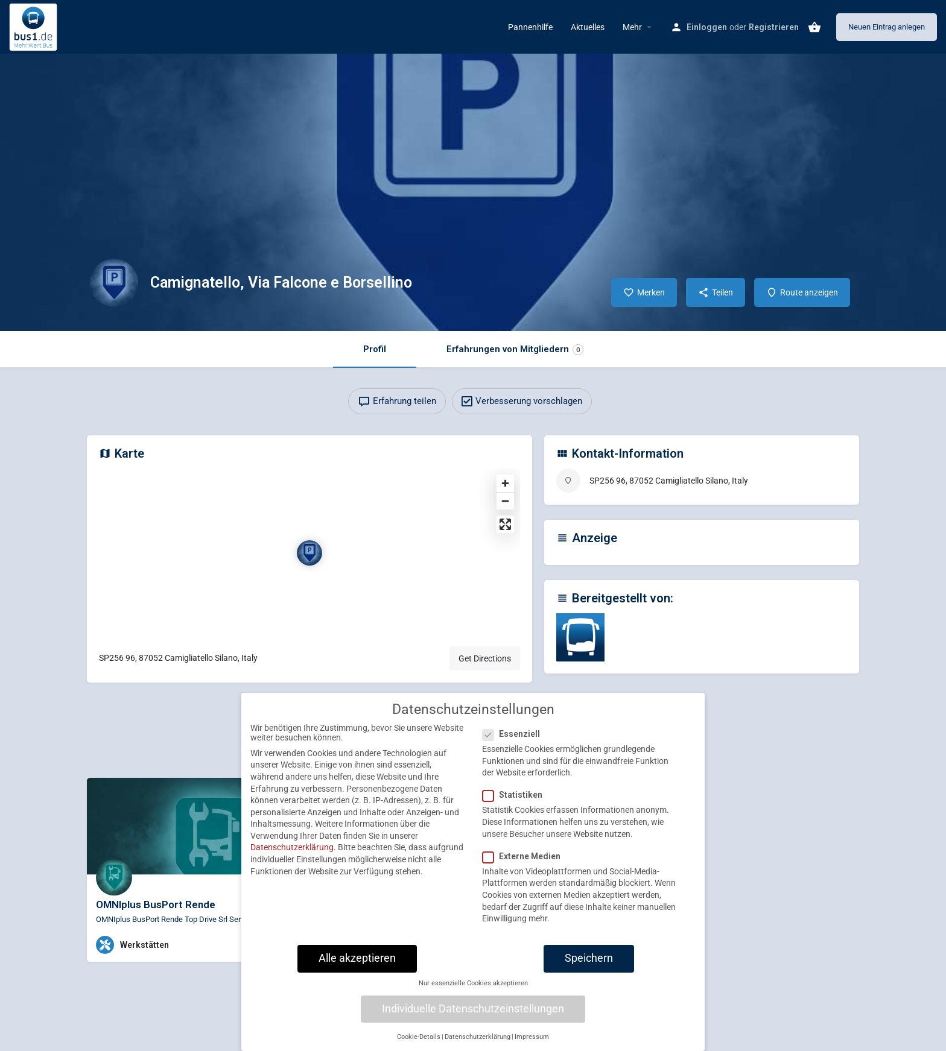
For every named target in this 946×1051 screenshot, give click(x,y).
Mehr (632, 27)
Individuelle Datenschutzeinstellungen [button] (473, 1014)
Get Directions (485, 658)
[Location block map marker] (309, 553)
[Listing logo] (114, 283)
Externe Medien (525, 862)
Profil (374, 349)
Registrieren (774, 27)
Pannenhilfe (530, 27)
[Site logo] (34, 26)
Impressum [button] (532, 1043)
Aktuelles (588, 27)
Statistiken (516, 801)
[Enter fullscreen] (505, 524)
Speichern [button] (589, 964)
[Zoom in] (505, 483)
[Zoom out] (505, 501)
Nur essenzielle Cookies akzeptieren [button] (473, 989)
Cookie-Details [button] (418, 1043)
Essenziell (515, 740)
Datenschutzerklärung (292, 853)
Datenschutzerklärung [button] (477, 1043)
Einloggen (707, 27)
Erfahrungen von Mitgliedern (514, 349)
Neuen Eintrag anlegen (886, 26)
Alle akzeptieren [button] (357, 964)
